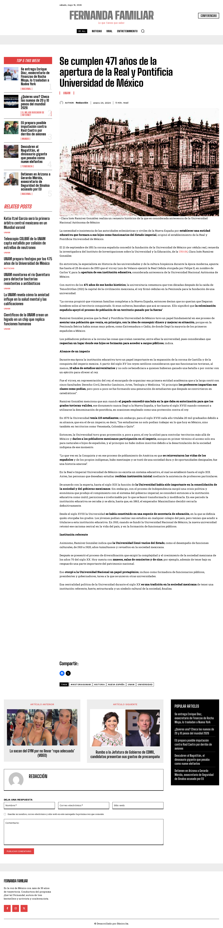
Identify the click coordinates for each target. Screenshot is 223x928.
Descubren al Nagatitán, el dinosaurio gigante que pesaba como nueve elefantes (34, 154)
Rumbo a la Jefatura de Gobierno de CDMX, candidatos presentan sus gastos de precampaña (125, 754)
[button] (142, 31)
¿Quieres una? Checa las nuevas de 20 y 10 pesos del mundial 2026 (35, 102)
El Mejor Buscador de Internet (33, 113)
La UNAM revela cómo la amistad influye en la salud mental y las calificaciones (26, 299)
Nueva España (116, 684)
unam (131, 684)
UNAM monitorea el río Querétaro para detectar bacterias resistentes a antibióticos (27, 279)
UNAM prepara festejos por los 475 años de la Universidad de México (28, 261)
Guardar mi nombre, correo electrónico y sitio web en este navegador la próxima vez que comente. (56, 814)
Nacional (26, 89)
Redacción (82, 102)
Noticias (9, 268)
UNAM (7, 232)
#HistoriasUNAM (81, 684)
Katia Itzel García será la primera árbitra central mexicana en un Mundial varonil (27, 223)
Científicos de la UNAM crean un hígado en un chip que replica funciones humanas (26, 319)
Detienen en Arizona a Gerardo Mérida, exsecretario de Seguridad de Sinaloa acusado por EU (35, 181)
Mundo (25, 139)
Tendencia (27, 166)
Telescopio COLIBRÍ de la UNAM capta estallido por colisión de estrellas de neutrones (25, 243)
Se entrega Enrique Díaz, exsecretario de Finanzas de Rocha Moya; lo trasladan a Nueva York (35, 76)
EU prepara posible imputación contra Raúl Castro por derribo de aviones (34, 128)
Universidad (145, 684)
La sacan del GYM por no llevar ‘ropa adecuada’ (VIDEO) (42, 753)
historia (99, 684)
